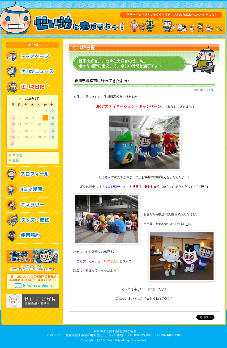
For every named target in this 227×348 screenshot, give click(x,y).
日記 (16, 160)
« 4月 (20, 98)
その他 (17, 155)
